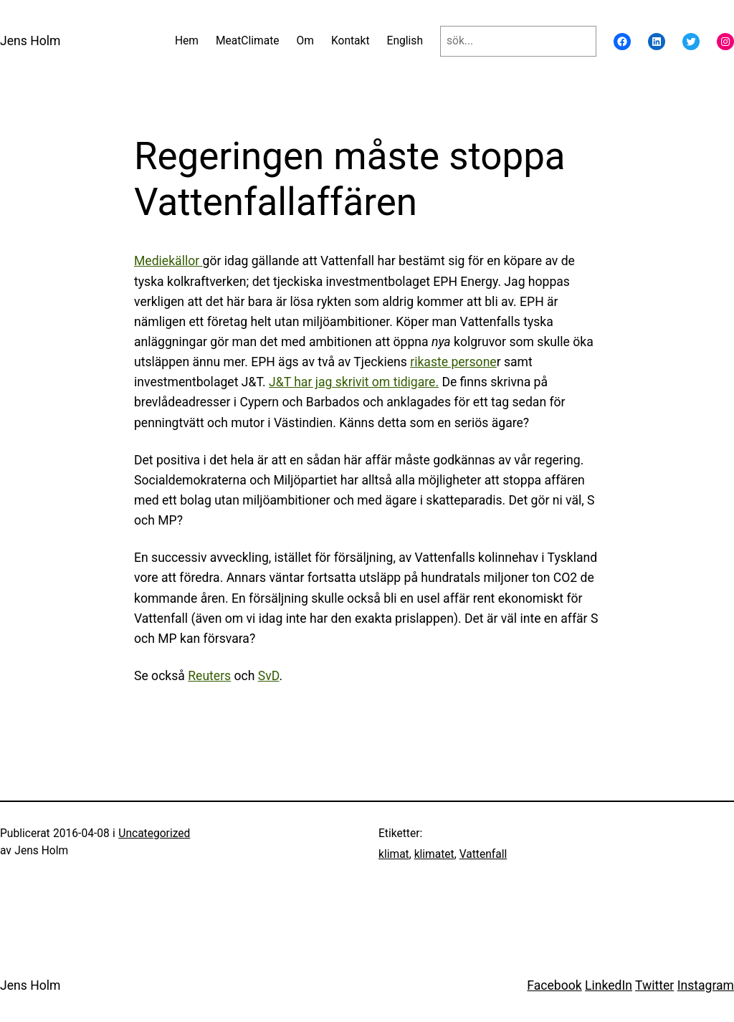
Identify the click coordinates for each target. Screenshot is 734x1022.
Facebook (554, 985)
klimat (393, 854)
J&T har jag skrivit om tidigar (349, 382)
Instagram (705, 985)
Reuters (209, 676)
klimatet (434, 854)
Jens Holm (30, 41)
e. (434, 382)
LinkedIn (608, 985)
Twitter (654, 985)
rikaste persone (453, 362)
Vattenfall (483, 854)
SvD (269, 676)
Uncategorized (154, 833)
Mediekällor (168, 261)
